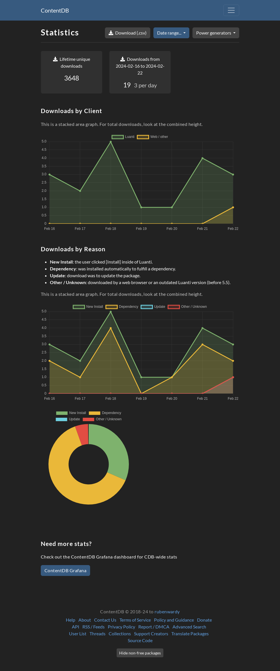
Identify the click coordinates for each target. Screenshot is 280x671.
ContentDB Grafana (65, 570)
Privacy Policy (121, 626)
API (75, 626)
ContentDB (55, 10)
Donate (204, 619)
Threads (97, 633)
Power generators (214, 32)
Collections (120, 633)
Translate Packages (190, 633)
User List (77, 633)
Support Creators (151, 633)
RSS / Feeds (93, 626)
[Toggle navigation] (231, 10)
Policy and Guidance (174, 619)
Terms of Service (135, 619)
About (84, 619)
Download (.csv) (128, 32)
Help (70, 619)
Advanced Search (189, 626)
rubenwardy (167, 611)
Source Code (140, 640)
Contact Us (105, 619)
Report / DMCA (153, 626)
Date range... (169, 32)
